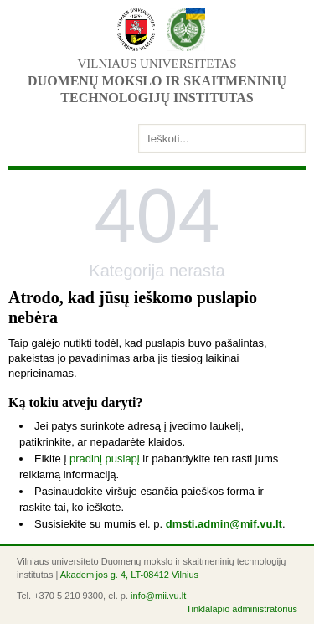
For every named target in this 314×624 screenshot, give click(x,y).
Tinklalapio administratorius (241, 609)
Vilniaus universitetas (156, 63)
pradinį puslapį (104, 458)
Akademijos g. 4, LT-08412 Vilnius (129, 575)
